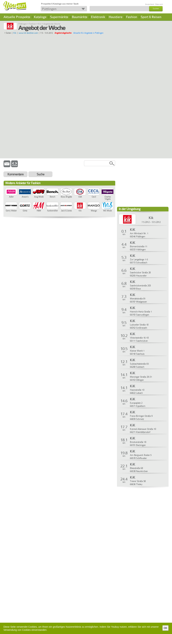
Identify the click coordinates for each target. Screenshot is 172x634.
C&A (80, 193)
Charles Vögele (107, 194)
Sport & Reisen (151, 17)
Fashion (131, 17)
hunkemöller (52, 207)
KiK (132, 230)
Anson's (25, 193)
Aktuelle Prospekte (16, 17)
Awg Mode (39, 193)
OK (165, 628)
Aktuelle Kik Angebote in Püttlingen (88, 33)
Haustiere (115, 17)
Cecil (94, 193)
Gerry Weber (11, 207)
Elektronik (98, 17)
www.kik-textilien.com (28, 33)
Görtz (25, 207)
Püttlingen (22, 24)
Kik (39, 24)
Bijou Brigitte (66, 193)
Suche (40, 174)
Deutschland (149, 4)
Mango (94, 207)
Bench (52, 193)
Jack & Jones (66, 207)
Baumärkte (79, 17)
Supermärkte (59, 17)
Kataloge (40, 17)
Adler (11, 193)
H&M (39, 207)
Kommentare (15, 174)
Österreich (159, 4)
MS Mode (107, 207)
